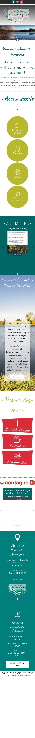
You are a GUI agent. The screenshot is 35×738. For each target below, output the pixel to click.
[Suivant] (32, 246)
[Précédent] (2, 246)
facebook (17, 40)
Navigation (7, 27)
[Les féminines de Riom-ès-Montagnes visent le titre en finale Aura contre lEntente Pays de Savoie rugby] (17, 511)
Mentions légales (17, 579)
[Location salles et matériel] (18, 197)
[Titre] (18, 127)
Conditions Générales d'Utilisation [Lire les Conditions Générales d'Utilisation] (20, 675)
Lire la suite (17, 377)
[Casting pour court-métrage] (17, 242)
